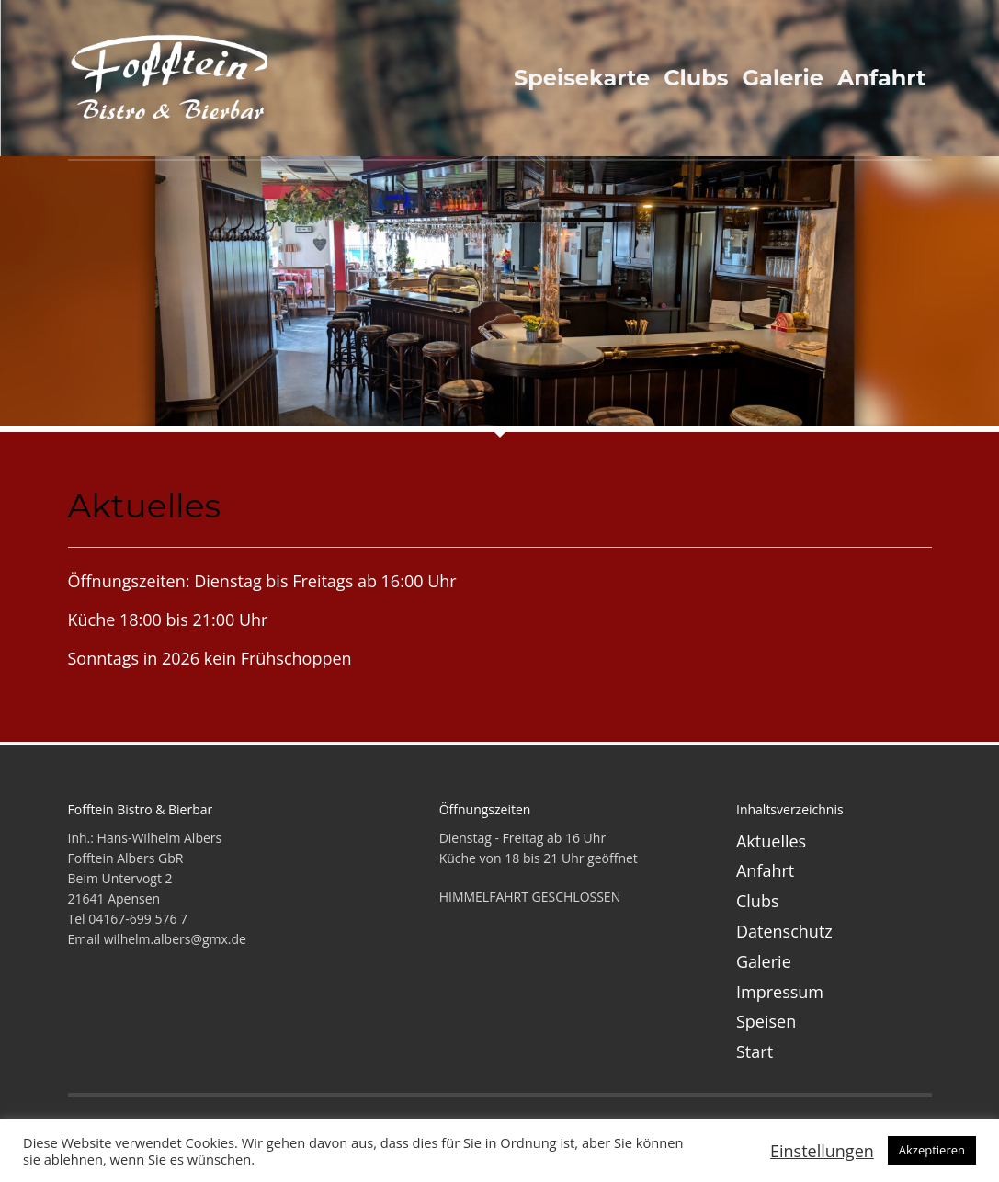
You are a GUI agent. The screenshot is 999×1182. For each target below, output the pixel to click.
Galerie (763, 961)
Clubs (757, 901)
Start (754, 1051)
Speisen (766, 1021)
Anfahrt (765, 870)
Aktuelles (771, 841)
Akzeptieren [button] (932, 1150)
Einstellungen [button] (822, 1150)
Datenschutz (784, 931)
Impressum (779, 992)
